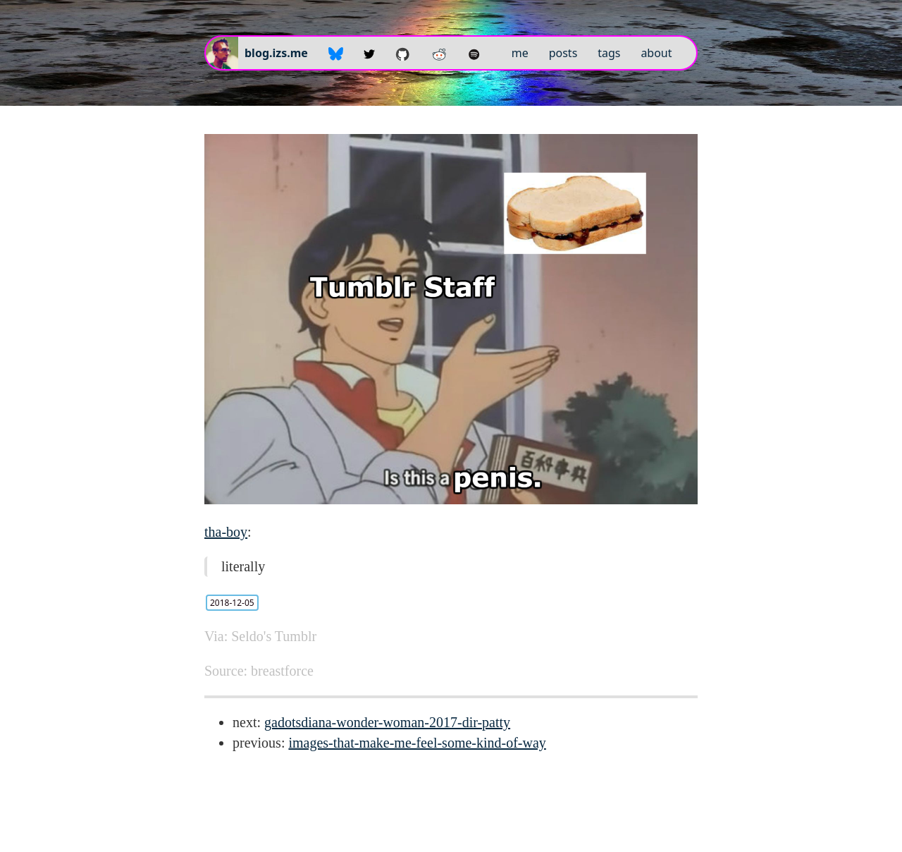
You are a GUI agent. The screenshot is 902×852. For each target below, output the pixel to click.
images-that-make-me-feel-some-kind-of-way (416, 742)
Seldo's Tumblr (273, 636)
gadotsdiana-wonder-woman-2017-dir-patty (387, 722)
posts (563, 53)
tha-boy (225, 532)
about (656, 53)
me (520, 53)
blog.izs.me (276, 53)
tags (609, 53)
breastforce (282, 670)
